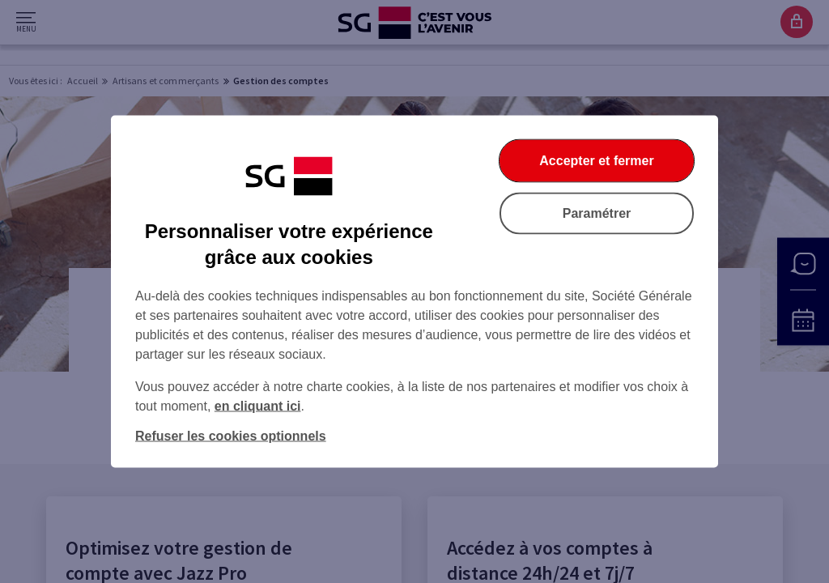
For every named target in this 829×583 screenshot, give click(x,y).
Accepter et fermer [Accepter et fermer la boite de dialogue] (596, 161)
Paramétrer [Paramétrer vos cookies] (597, 213)
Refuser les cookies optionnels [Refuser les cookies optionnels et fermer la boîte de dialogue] (230, 436)
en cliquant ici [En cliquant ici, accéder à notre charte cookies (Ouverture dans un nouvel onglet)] (258, 406)
